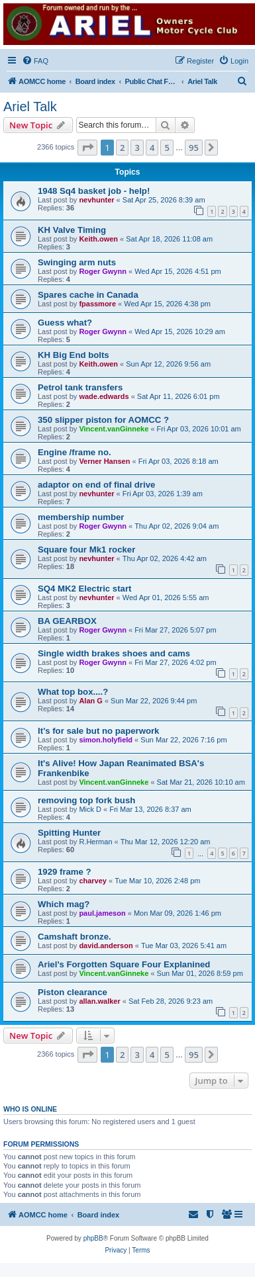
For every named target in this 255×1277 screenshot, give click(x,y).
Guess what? (65, 323)
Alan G (90, 701)
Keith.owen (98, 239)
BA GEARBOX (67, 621)
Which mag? (63, 904)
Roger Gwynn (103, 271)
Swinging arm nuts (77, 262)
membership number (81, 517)
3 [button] (136, 148)
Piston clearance (72, 992)
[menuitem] (35, 61)
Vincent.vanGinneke (113, 429)
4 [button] (152, 148)
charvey (93, 881)
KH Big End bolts (73, 355)
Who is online (30, 1109)
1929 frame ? (64, 872)
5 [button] (166, 148)
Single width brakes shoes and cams (114, 653)
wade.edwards (103, 396)
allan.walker (99, 1001)
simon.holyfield (105, 740)
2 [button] (122, 148)
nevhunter (96, 200)
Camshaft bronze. (74, 937)
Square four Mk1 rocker (86, 549)
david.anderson (105, 945)
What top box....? (73, 692)
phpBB (93, 1238)
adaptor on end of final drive (96, 485)
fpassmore (97, 304)
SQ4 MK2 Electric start (84, 589)
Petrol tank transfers (80, 387)
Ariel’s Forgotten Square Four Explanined (124, 964)
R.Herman (95, 842)
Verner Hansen (104, 461)
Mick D (90, 809)
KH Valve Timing (72, 230)
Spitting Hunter (69, 833)
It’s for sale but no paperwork (98, 731)
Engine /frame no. (74, 452)
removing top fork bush (86, 800)
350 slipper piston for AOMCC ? (103, 420)
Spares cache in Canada (88, 295)
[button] (87, 147)
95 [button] (194, 148)
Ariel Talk (30, 106)
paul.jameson (102, 913)
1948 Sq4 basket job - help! (94, 191)
